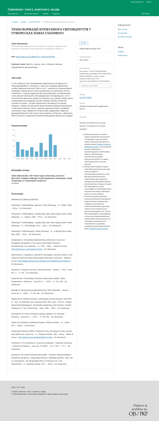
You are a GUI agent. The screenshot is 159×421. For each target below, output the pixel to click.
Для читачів (122, 29)
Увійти (148, 2)
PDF (84, 43)
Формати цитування (89, 86)
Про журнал (13, 13)
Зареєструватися (137, 2)
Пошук (146, 13)
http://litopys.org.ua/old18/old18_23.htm (35, 337)
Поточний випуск (31, 13)
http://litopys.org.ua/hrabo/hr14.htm (26, 249)
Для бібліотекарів (125, 37)
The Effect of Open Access (98, 229)
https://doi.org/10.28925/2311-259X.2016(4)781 (35, 56)
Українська (122, 55)
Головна (14, 22)
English (121, 51)
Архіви (45, 13)
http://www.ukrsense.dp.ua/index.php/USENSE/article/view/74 (44, 261)
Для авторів (122, 33)
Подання (56, 13)
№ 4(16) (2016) (34, 22)
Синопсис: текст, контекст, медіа (33, 9)
